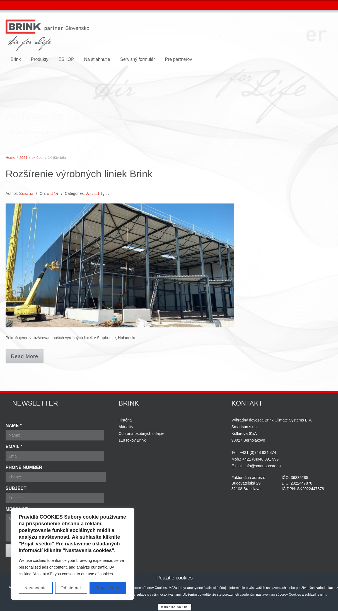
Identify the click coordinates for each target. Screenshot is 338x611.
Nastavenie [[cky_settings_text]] (36, 588)
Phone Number (24, 467)
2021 (24, 157)
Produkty (39, 59)
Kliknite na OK (174, 607)
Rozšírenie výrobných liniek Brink (84, 173)
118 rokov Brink (132, 440)
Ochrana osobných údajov (141, 433)
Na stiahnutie (97, 59)
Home (10, 157)
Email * (14, 446)
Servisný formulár (137, 59)
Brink (16, 59)
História (125, 420)
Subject (16, 488)
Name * (14, 425)
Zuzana (26, 193)
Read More (24, 356)
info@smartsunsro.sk (263, 466)
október (38, 157)
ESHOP (66, 59)
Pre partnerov (178, 59)
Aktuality (95, 193)
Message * (18, 509)
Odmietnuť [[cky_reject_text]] (71, 588)
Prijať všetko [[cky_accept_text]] (108, 588)
